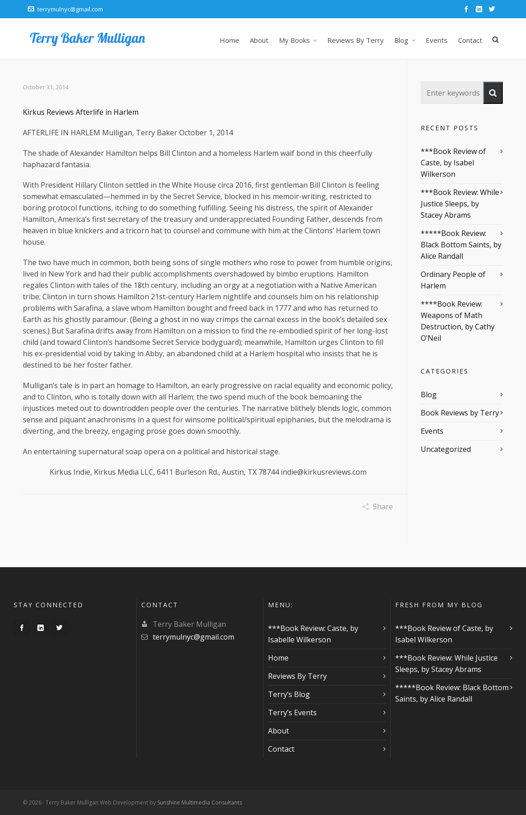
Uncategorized (446, 449)
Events (432, 431)
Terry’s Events (292, 712)
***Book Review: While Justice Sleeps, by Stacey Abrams (460, 203)
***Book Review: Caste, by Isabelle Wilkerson (313, 634)
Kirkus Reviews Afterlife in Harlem (81, 112)
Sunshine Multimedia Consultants (199, 802)
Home (278, 658)
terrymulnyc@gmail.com (65, 9)
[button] (493, 93)
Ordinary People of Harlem (453, 280)
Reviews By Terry (297, 676)
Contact (281, 749)
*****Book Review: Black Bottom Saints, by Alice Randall (461, 244)
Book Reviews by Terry (460, 413)
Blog (429, 395)
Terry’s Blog (289, 694)
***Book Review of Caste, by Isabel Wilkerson (453, 162)
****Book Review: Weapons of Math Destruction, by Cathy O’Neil (458, 321)
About (278, 731)
